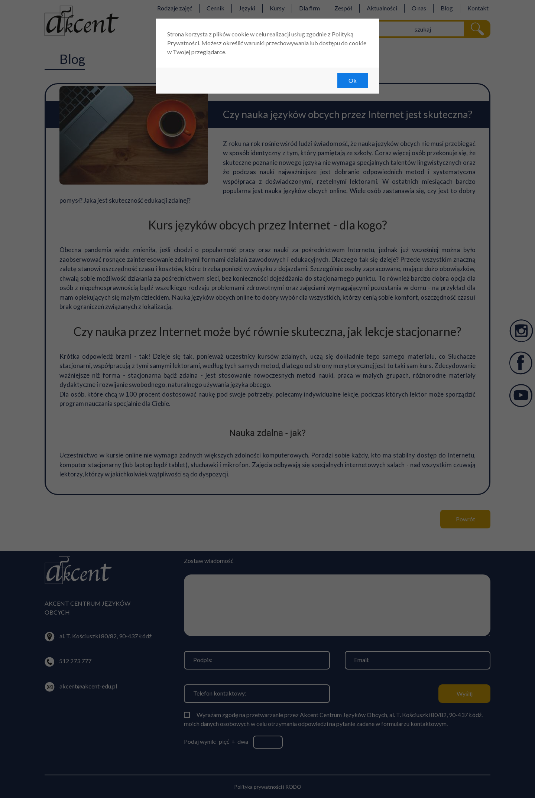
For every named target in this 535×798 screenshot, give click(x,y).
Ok (352, 80)
